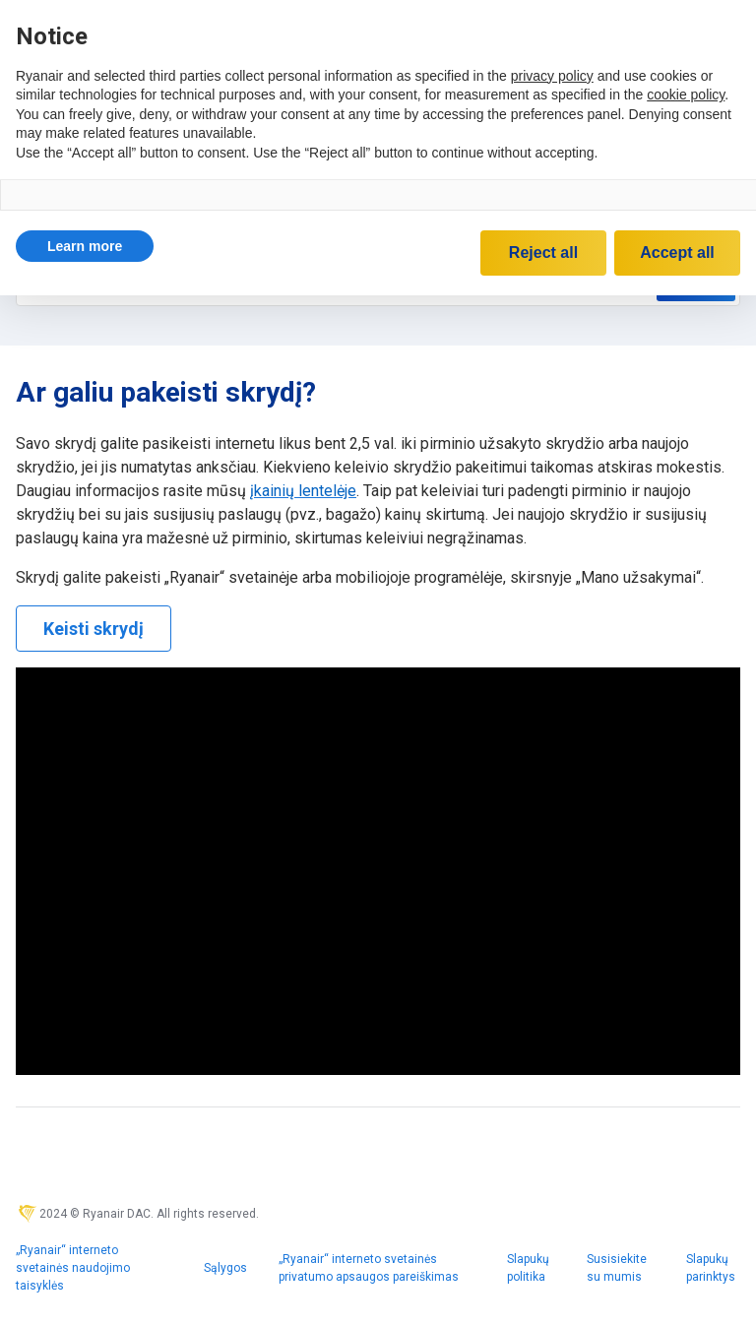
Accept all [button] (677, 252)
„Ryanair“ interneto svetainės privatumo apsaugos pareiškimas (369, 1268)
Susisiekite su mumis (617, 1268)
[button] (85, 246)
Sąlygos (225, 1268)
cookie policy (685, 94)
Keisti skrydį (93, 628)
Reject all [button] (543, 252)
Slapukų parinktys (710, 1268)
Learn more (84, 246)
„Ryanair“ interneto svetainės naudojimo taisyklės (73, 1268)
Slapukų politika (528, 1268)
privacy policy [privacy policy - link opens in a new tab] (552, 76)
